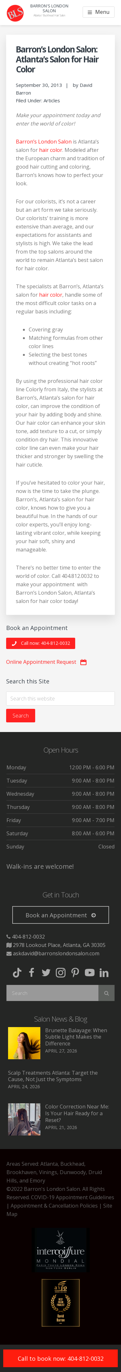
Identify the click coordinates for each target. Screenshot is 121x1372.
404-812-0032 (28, 936)
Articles (52, 100)
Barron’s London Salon (44, 141)
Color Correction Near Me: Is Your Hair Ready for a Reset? (77, 1113)
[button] (40, 643)
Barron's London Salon (49, 8)
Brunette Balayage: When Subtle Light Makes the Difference (76, 1037)
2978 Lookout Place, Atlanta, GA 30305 (59, 945)
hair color (50, 149)
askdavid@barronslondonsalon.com (56, 953)
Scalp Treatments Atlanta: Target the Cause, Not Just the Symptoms (53, 1076)
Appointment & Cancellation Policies (54, 1205)
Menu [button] (102, 11)
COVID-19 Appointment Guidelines (72, 1197)
